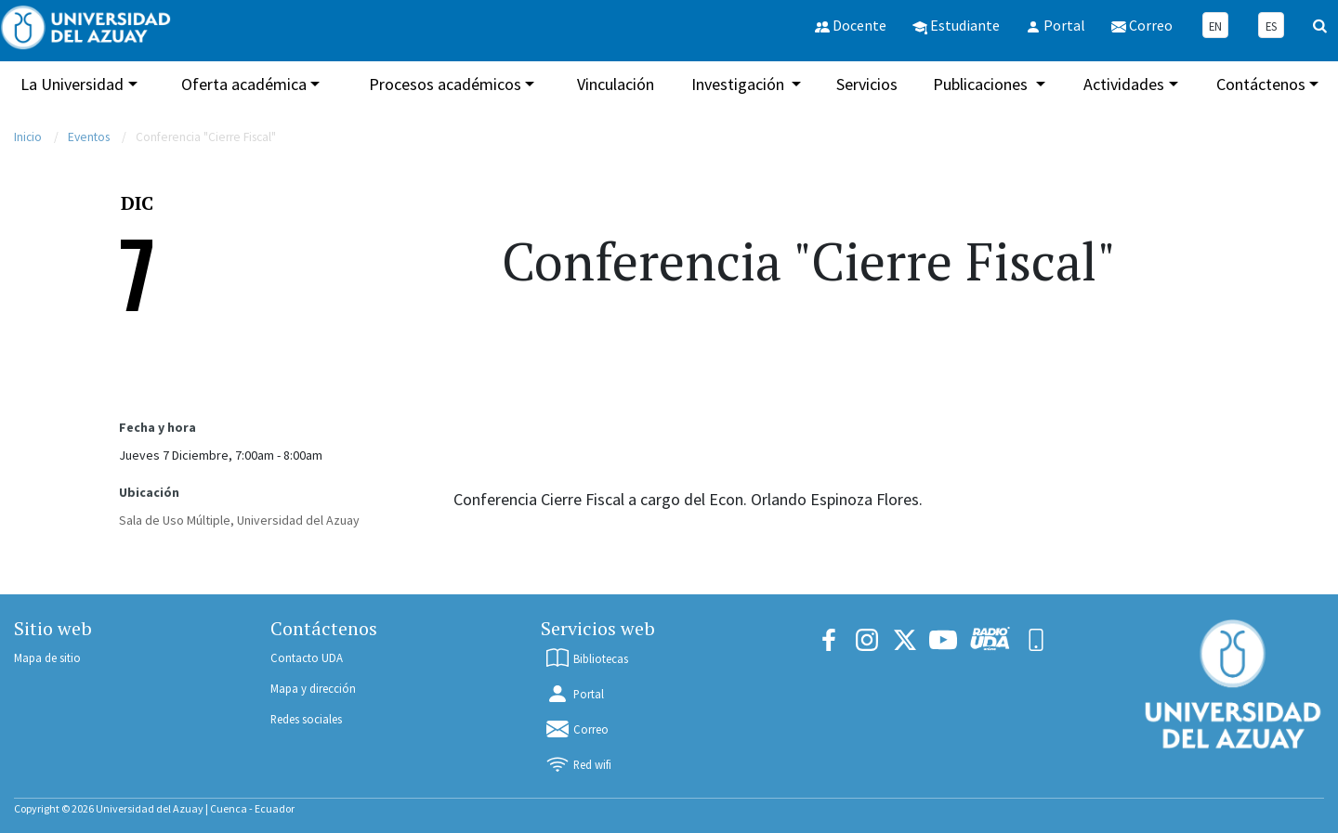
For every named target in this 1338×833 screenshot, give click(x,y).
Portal (574, 693)
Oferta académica (244, 84)
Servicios (867, 84)
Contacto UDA (306, 657)
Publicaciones (982, 84)
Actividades (1123, 84)
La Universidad (72, 84)
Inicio (28, 137)
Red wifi (578, 764)
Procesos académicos (445, 84)
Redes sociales (306, 718)
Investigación (739, 84)
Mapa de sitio (47, 657)
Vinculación (615, 84)
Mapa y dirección (313, 688)
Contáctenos (1260, 84)
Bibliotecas (586, 658)
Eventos (89, 137)
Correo (577, 729)
